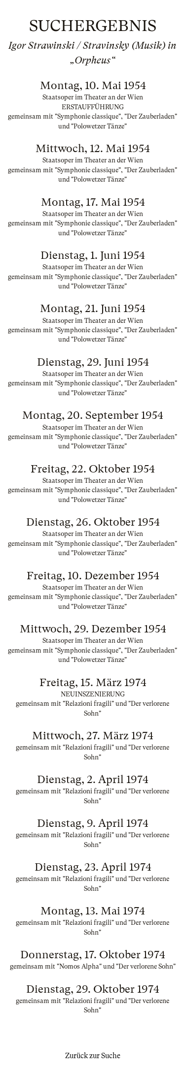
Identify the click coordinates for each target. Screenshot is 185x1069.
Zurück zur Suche (92, 1056)
